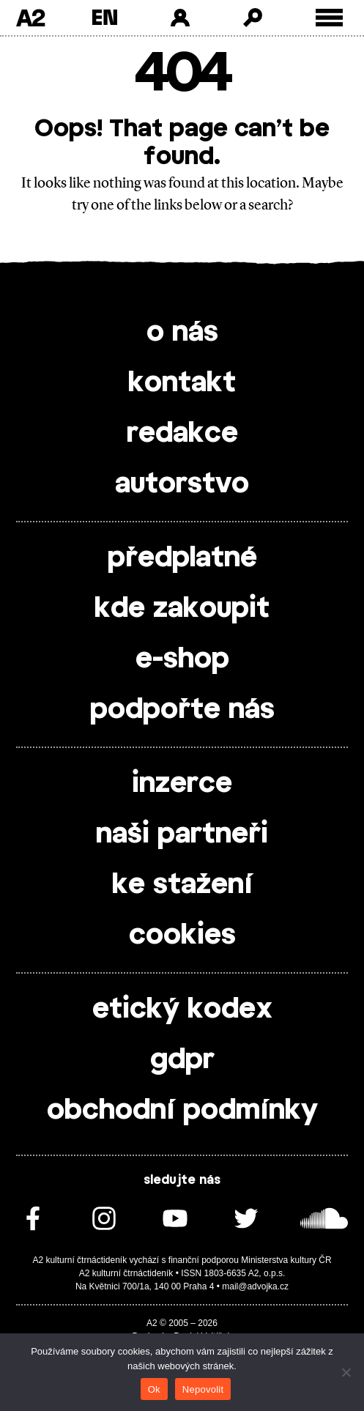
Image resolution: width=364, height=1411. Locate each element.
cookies (182, 935)
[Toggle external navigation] (329, 18)
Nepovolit (202, 1389)
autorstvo (182, 484)
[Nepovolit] (345, 1372)
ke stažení (182, 885)
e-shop (182, 659)
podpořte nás (182, 709)
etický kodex (182, 1009)
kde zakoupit (182, 608)
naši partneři (182, 834)
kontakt (182, 383)
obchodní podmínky (182, 1110)
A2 (30, 18)
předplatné (182, 558)
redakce (182, 433)
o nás (182, 332)
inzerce (182, 783)
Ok (154, 1389)
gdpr (182, 1060)
